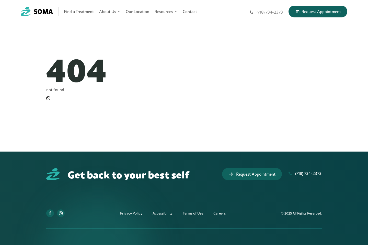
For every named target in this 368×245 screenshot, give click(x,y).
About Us (107, 11)
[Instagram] (61, 213)
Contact (190, 11)
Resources (164, 11)
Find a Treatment (79, 11)
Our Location (137, 11)
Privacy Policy (131, 213)
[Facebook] (50, 213)
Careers (219, 213)
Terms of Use (193, 213)
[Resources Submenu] (175, 11)
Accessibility (162, 213)
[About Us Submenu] (118, 11)
